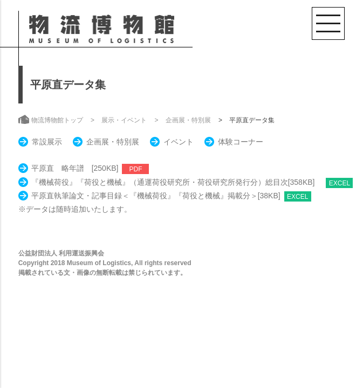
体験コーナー (240, 141)
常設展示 (47, 141)
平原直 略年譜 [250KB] (75, 168)
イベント (178, 141)
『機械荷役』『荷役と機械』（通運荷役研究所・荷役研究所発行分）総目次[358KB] (177, 182)
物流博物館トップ (57, 120)
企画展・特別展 (188, 120)
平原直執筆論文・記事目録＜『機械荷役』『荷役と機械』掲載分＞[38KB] (155, 195)
